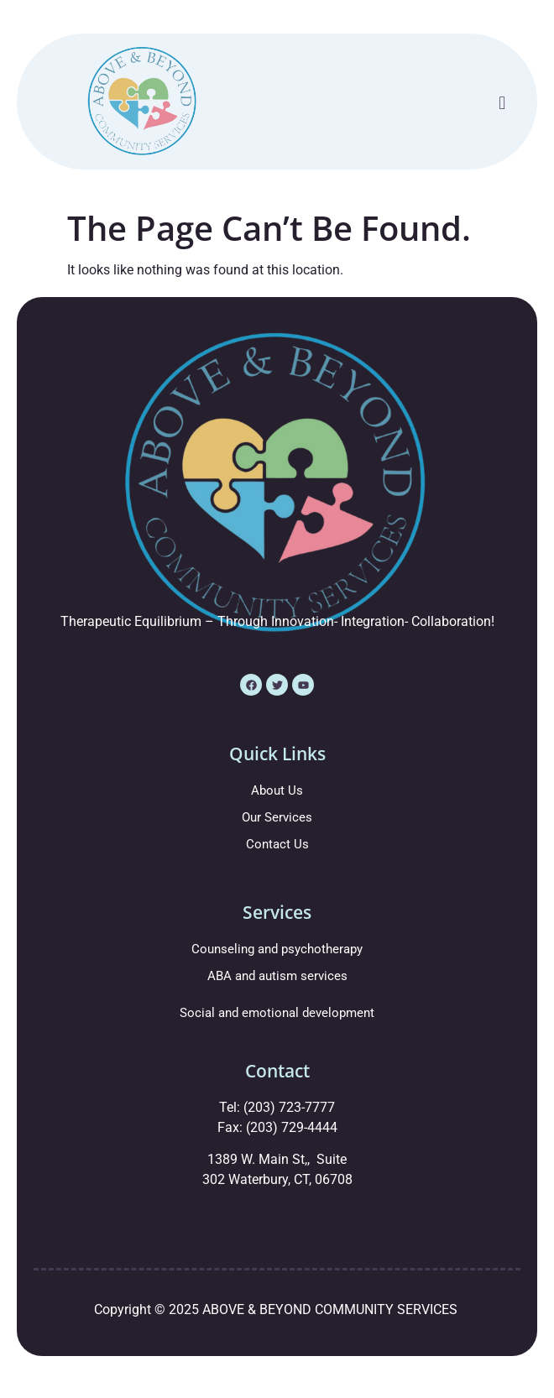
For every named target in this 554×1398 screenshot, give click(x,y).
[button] (502, 102)
